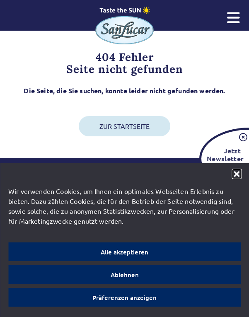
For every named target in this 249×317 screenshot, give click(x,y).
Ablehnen (125, 275)
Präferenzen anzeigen (124, 297)
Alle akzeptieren (124, 252)
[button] (236, 173)
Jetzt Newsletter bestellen (224, 158)
